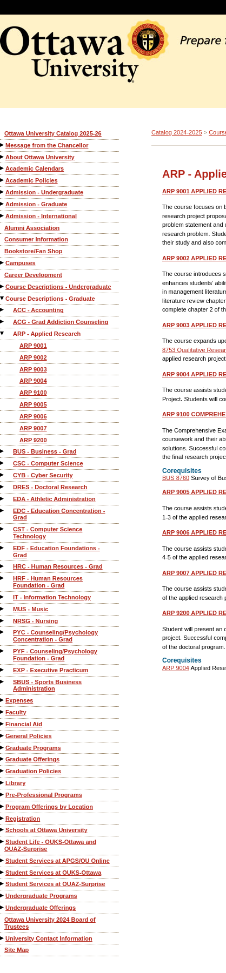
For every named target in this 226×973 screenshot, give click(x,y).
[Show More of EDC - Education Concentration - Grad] (2, 510)
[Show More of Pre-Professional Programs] (2, 794)
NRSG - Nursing (35, 621)
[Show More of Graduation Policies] (2, 770)
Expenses (19, 700)
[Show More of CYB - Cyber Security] (2, 474)
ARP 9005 (33, 404)
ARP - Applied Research (47, 333)
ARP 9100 (33, 392)
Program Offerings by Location (49, 806)
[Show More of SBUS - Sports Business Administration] (2, 681)
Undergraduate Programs (41, 896)
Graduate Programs (33, 748)
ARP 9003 (33, 369)
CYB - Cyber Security (43, 475)
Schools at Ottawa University (46, 830)
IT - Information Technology (52, 597)
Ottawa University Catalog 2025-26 (53, 133)
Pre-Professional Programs (43, 795)
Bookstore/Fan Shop (33, 251)
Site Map (16, 950)
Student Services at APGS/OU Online (57, 860)
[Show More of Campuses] (2, 262)
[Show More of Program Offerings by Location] (2, 806)
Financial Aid (23, 724)
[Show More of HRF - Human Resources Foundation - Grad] (2, 578)
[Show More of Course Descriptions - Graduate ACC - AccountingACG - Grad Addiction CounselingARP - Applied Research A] (2, 298)
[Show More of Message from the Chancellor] (2, 145)
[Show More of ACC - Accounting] (2, 309)
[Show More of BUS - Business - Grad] (2, 451)
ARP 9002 (33, 357)
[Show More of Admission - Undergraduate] (2, 192)
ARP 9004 (33, 380)
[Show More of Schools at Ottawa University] (2, 829)
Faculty (15, 712)
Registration (22, 818)
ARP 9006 (33, 416)
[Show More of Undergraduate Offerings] (2, 907)
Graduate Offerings (32, 759)
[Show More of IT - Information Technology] (2, 596)
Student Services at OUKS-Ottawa (53, 872)
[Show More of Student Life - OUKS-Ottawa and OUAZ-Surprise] (2, 841)
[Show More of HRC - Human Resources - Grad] (2, 566)
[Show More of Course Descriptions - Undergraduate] (2, 286)
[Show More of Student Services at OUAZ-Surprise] (2, 883)
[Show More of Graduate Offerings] (2, 758)
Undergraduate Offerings (40, 907)
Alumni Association (31, 228)
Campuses (20, 263)
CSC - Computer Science (48, 463)
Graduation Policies (33, 771)
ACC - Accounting (38, 310)
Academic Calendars (34, 168)
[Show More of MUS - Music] (2, 608)
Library (15, 783)
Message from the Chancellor (46, 145)
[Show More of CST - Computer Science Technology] (2, 528)
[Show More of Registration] (2, 818)
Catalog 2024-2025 (176, 132)
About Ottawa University (40, 157)
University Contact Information (48, 938)
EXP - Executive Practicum (50, 670)
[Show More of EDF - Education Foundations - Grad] (2, 547)
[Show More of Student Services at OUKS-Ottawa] (2, 872)
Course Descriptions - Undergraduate (58, 286)
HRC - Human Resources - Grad (58, 566)
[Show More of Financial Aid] (2, 723)
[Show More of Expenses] (2, 700)
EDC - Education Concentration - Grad (59, 514)
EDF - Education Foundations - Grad (56, 551)
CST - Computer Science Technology (47, 532)
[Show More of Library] (2, 782)
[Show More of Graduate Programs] (2, 747)
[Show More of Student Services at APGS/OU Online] (2, 860)
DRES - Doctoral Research (50, 487)
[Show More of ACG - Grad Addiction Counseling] (2, 321)
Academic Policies (31, 180)
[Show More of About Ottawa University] (2, 156)
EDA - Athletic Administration (54, 499)
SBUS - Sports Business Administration (47, 685)
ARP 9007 (33, 428)
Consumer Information (36, 239)
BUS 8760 (175, 478)
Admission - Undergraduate (44, 192)
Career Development (33, 275)
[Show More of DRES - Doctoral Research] (2, 486)
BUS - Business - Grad (44, 451)
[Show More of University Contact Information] (2, 938)
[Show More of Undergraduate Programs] (2, 895)
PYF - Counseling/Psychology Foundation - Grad (55, 654)
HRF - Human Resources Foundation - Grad (48, 582)
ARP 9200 (33, 440)
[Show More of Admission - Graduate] (2, 203)
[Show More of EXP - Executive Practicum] (2, 669)
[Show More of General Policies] (2, 735)
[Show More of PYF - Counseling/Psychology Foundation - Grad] (2, 650)
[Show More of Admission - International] (2, 215)
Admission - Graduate (36, 204)
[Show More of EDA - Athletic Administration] (2, 498)
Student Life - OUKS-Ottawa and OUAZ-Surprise (50, 845)
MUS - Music (30, 609)
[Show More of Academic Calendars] (2, 168)
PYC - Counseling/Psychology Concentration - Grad (55, 636)
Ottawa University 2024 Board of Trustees (50, 923)
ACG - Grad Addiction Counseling (60, 322)
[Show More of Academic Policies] (2, 180)
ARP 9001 (33, 345)
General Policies (28, 736)
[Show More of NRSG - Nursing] (2, 620)
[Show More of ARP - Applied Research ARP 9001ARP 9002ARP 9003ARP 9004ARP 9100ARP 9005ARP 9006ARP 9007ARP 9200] (2, 333)
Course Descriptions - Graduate (50, 298)
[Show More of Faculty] (2, 712)
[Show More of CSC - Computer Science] (2, 463)
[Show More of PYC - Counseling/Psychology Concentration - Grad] (2, 632)
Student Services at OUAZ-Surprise (55, 884)
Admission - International (41, 216)
